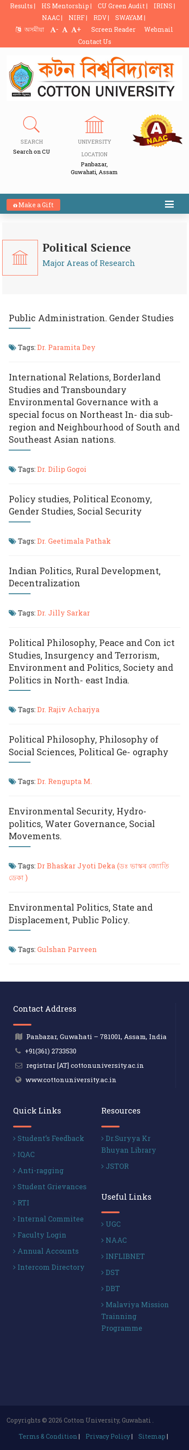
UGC (110, 1223)
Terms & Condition (48, 1436)
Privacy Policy (108, 1436)
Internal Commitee (48, 1218)
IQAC (23, 1154)
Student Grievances (49, 1186)
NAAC (114, 1240)
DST (110, 1272)
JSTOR (115, 1166)
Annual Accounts (46, 1250)
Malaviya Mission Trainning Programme (135, 1316)
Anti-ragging (38, 1170)
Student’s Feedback (48, 1138)
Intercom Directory (49, 1267)
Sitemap (151, 1436)
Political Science (86, 247)
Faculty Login (39, 1234)
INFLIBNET (123, 1256)
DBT (110, 1288)
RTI (21, 1202)
